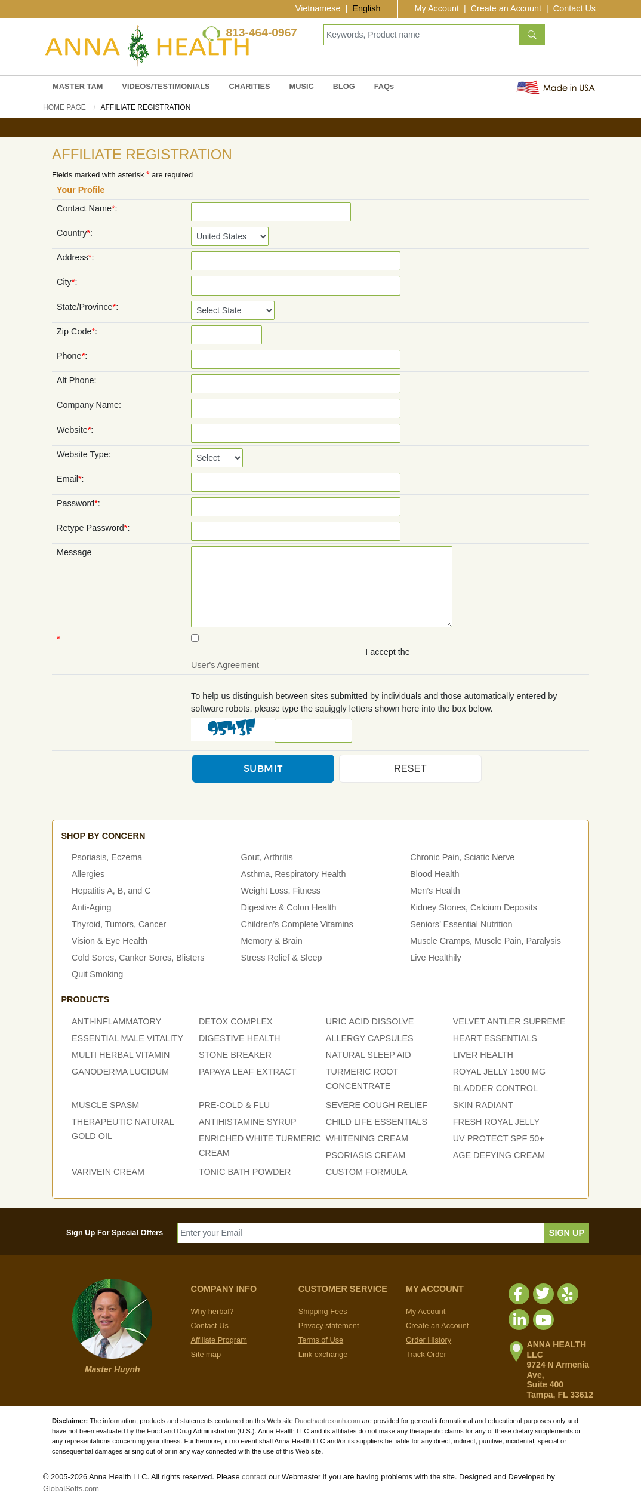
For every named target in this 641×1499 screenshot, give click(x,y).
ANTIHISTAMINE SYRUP (248, 1121)
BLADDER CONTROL (495, 1088)
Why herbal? (212, 1311)
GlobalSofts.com (71, 1488)
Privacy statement (328, 1325)
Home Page (64, 107)
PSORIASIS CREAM (366, 1155)
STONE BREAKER (235, 1055)
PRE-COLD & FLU (234, 1105)
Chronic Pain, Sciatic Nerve (462, 857)
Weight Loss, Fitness (280, 890)
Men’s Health (435, 890)
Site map (206, 1354)
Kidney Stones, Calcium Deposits (473, 907)
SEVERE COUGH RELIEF (376, 1105)
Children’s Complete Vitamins (297, 924)
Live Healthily (435, 957)
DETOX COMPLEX (236, 1021)
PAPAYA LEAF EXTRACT (248, 1071)
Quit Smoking (97, 974)
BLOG (344, 86)
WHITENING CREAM (367, 1138)
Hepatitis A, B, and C (111, 890)
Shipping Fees (322, 1311)
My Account (437, 8)
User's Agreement (225, 665)
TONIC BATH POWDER (245, 1172)
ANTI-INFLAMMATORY (116, 1021)
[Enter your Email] (361, 1233)
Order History (428, 1339)
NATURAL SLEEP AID (368, 1055)
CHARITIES (249, 86)
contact (254, 1476)
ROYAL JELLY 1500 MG (499, 1071)
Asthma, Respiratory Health (293, 874)
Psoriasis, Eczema (107, 857)
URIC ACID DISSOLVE (370, 1021)
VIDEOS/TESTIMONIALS (165, 86)
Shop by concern (103, 836)
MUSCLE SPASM (105, 1105)
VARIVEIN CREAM (108, 1172)
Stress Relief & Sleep (281, 957)
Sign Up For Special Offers (114, 1232)
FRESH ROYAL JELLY (496, 1121)
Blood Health (434, 874)
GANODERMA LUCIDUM (120, 1071)
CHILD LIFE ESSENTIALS (376, 1121)
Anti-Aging (91, 907)
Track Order (426, 1354)
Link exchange (323, 1354)
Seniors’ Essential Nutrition (461, 924)
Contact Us (574, 8)
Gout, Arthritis (267, 857)
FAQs (384, 86)
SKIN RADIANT (483, 1105)
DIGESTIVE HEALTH (239, 1038)
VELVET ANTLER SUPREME (509, 1021)
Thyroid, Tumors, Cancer (119, 924)
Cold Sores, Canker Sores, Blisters (138, 957)
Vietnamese (318, 8)
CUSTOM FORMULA (366, 1172)
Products (85, 999)
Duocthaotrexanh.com (327, 1420)
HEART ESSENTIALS (495, 1038)
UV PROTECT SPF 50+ (498, 1138)
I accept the (387, 652)
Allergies (88, 874)
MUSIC (301, 86)
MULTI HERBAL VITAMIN (121, 1055)
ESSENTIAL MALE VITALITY (127, 1038)
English (366, 8)
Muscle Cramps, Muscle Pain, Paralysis (485, 941)
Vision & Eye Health (109, 941)
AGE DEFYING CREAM (499, 1155)
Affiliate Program (219, 1339)
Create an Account (506, 8)
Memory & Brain (272, 941)
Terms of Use (320, 1339)
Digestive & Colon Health (289, 907)
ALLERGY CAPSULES (370, 1038)
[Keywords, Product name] (421, 34)
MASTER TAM (78, 86)
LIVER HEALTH (483, 1055)
